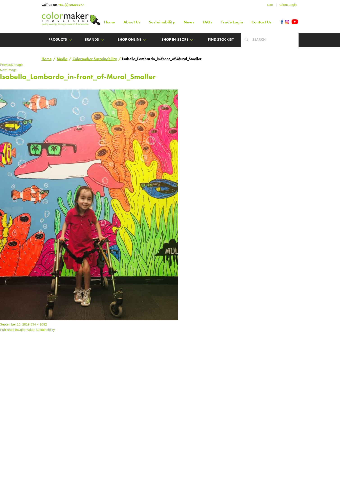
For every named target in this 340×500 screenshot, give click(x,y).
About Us (131, 22)
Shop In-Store (177, 40)
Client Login (288, 5)
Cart (270, 5)
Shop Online (132, 40)
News (189, 22)
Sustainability (162, 22)
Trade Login (232, 22)
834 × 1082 (38, 324)
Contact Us (261, 22)
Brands (94, 40)
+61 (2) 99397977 (71, 5)
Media (62, 59)
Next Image (8, 70)
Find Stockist (221, 40)
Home (109, 22)
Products (60, 40)
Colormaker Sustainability (95, 59)
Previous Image (11, 65)
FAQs (207, 22)
